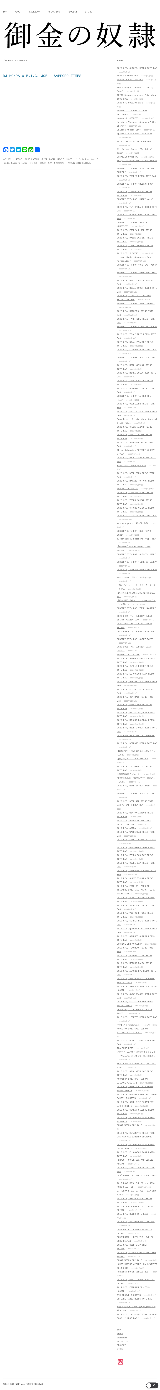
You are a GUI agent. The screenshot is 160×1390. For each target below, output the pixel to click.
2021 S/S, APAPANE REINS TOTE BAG (137, 570)
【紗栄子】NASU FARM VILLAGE (132, 759)
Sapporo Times (19, 163)
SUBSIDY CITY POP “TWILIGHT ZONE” (137, 327)
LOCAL (52, 159)
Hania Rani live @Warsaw (131, 465)
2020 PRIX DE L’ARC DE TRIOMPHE (136, 736)
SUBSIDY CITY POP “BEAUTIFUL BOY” (137, 272)
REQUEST (72, 12)
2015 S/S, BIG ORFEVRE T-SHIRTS (136, 1222)
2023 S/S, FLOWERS (127, 253)
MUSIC (69, 159)
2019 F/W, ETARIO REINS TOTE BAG (136, 840)
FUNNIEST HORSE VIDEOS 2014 (133, 1272)
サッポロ (34, 163)
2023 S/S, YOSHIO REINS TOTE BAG (136, 176)
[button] (152, 1385)
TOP (5, 12)
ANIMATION (54, 12)
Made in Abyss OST (127, 76)
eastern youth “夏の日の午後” (133, 523)
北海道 (43, 163)
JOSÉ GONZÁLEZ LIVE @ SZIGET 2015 (137, 1175)
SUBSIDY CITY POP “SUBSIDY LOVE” (136, 793)
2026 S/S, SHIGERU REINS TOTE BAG (137, 68)
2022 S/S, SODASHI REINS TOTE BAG (137, 516)
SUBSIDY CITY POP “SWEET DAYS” (135, 639)
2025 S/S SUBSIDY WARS (130, 103)
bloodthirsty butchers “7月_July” (137, 539)
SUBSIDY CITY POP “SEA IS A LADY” (137, 357)
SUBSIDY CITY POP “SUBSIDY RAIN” (136, 554)
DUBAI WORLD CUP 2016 (129, 1125)
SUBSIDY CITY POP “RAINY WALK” (135, 199)
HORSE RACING (31, 159)
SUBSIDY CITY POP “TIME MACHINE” (136, 608)
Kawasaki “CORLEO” (127, 118)
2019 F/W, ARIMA (126, 828)
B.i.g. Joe (88, 159)
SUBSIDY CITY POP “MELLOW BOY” (135, 184)
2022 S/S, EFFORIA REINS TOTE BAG (137, 350)
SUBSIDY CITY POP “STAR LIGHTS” (136, 303)
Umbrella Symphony (127, 157)
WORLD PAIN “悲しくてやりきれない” (135, 577)
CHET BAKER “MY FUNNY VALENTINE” (136, 631)
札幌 (50, 163)
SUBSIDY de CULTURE (128, 654)
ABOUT (18, 12)
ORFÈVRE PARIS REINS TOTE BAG (134, 1299)
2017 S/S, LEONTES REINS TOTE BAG (137, 1017)
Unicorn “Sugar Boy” (129, 130)
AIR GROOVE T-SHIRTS (129, 1295)
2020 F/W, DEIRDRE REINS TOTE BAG (137, 743)
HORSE (18, 159)
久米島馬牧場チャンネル (128, 774)
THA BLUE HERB (125, 1048)
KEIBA (44, 159)
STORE (88, 12)
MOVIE (61, 159)
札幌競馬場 (59, 163)
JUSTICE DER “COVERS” (129, 944)
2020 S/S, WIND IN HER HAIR (133, 786)
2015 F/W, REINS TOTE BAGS (132, 1214)
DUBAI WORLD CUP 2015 (129, 1260)
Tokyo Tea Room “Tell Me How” (134, 141)
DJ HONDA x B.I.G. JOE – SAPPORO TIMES (42, 76)
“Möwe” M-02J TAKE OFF (130, 80)
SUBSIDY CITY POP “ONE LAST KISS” (137, 265)
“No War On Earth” (127, 489)
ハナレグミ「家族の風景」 (129, 1025)
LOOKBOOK (34, 12)
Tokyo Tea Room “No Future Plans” (137, 161)
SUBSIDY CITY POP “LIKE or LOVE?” (137, 562)
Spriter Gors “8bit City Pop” (134, 134)
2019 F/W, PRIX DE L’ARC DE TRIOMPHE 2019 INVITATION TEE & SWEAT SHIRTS (136, 890)
